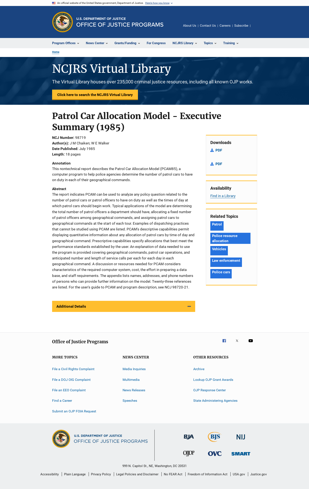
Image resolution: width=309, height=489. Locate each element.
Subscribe (241, 26)
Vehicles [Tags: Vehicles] (219, 249)
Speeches (130, 401)
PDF (218, 150)
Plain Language (75, 474)
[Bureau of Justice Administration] (189, 440)
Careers (225, 26)
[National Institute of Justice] (241, 440)
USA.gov (239, 474)
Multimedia (131, 379)
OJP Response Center (209, 390)
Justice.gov (258, 474)
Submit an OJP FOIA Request (74, 411)
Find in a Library (223, 196)
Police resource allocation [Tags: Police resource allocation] (225, 238)
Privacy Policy (101, 474)
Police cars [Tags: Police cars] (221, 272)
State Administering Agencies (215, 401)
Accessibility (49, 474)
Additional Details (71, 306)
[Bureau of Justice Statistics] (215, 442)
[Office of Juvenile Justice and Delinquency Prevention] (188, 457)
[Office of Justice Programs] (62, 22)
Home (55, 52)
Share (257, 28)
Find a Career (62, 401)
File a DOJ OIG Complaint (71, 379)
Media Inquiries (134, 369)
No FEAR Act (173, 474)
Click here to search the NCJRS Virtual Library (95, 95)
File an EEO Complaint (69, 390)
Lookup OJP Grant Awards (213, 379)
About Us (189, 26)
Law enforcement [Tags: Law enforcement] (226, 260)
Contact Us (208, 26)
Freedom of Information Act (207, 474)
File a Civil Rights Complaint (73, 369)
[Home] (119, 22)
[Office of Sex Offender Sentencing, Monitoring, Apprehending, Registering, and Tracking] (240, 456)
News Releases (134, 390)
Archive (198, 369)
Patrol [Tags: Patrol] (217, 224)
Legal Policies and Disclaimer (137, 474)
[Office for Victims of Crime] (215, 457)
